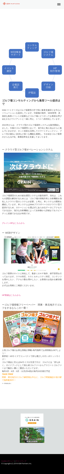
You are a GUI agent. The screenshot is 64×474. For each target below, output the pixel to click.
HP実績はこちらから (11, 295)
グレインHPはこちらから (13, 223)
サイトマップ (21, 461)
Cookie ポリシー (7, 461)
